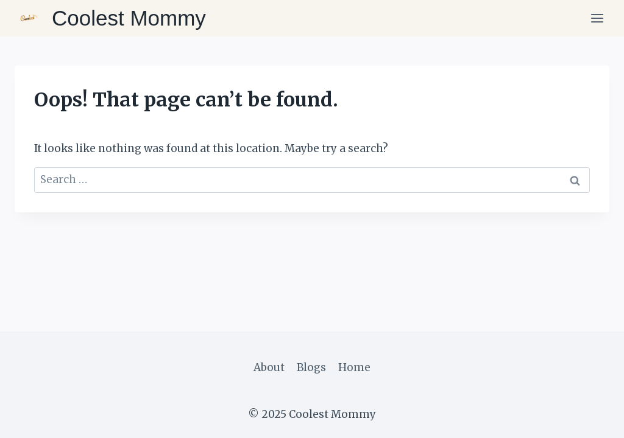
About (269, 367)
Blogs (311, 367)
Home (354, 367)
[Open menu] (596, 18)
